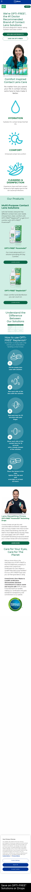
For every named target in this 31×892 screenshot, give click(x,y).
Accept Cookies (15, 869)
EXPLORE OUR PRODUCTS (15, 34)
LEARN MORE (15, 262)
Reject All (15, 864)
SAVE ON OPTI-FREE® (15, 38)
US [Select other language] (1, 1)
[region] (15, 854)
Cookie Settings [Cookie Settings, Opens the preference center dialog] (15, 860)
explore (27, 6)
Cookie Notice (6, 856)
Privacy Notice (16, 856)
